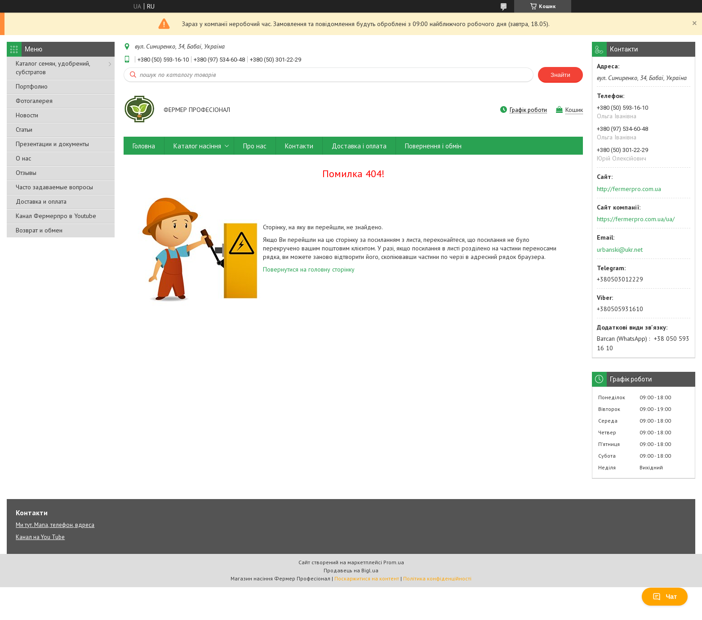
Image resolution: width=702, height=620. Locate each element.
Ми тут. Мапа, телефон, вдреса (55, 525)
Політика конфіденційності (437, 578)
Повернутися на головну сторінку (309, 269)
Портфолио (32, 86)
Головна (144, 146)
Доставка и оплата (41, 201)
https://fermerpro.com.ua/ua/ (636, 219)
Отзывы (26, 173)
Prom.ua (393, 562)
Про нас (255, 146)
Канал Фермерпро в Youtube (56, 216)
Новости (27, 115)
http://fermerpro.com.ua (629, 189)
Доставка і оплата (359, 146)
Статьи (24, 129)
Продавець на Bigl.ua (351, 570)
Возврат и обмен (39, 230)
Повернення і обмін (433, 146)
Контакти (299, 146)
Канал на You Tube (40, 537)
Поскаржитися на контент (366, 578)
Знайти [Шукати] (560, 74)
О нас (23, 158)
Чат (665, 597)
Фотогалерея (34, 101)
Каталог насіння (197, 146)
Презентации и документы (52, 144)
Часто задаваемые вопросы (54, 187)
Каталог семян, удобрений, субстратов (53, 67)
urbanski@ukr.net (620, 249)
